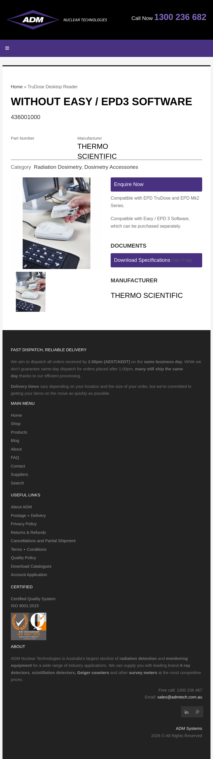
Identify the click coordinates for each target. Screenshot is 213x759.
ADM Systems (189, 728)
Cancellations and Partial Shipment (43, 540)
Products (19, 432)
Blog (15, 440)
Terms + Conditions (29, 549)
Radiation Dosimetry (57, 167)
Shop (16, 423)
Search (17, 483)
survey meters (143, 672)
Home (17, 86)
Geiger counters (93, 672)
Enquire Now (129, 184)
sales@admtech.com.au (180, 697)
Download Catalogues (31, 566)
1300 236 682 (180, 17)
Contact (18, 466)
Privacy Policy (24, 523)
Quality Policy (23, 557)
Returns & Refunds (28, 532)
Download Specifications (142, 260)
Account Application (29, 574)
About (16, 449)
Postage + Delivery (28, 515)
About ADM (21, 506)
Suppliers (19, 474)
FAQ (15, 457)
